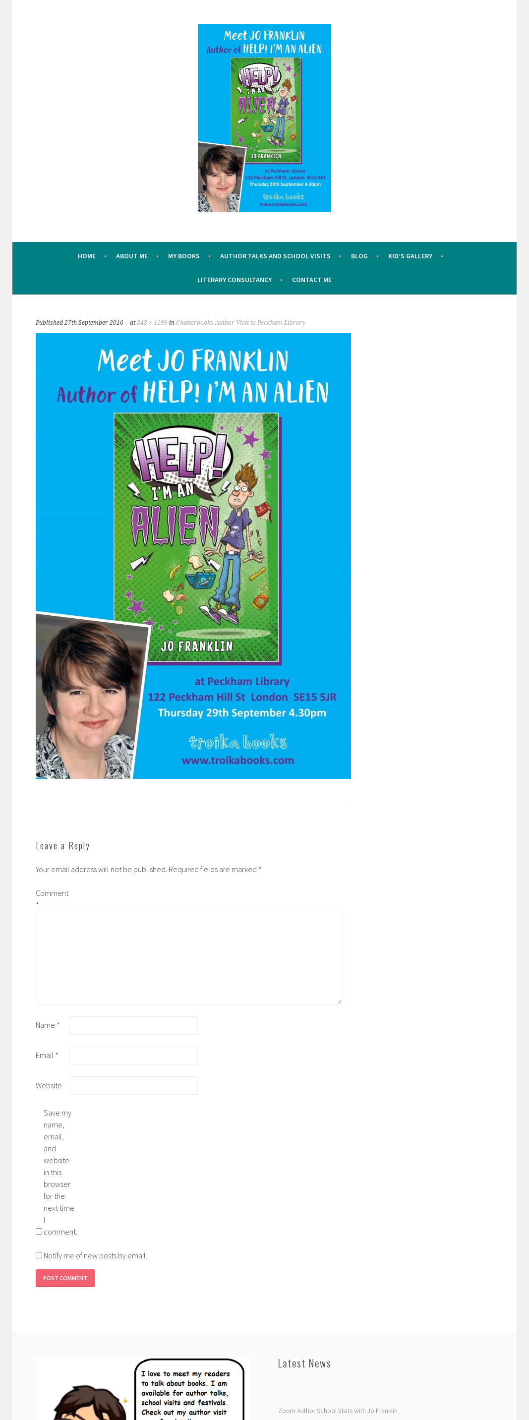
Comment (51, 899)
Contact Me (312, 279)
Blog (359, 255)
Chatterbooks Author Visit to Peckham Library (240, 322)
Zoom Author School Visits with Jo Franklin (338, 1410)
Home (87, 255)
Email (47, 1055)
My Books (184, 255)
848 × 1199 (152, 322)
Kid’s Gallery (410, 255)
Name (48, 1025)
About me (132, 255)
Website (49, 1085)
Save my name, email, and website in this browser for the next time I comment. (59, 1172)
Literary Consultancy (234, 279)
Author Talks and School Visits (275, 255)
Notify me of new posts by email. (95, 1255)
